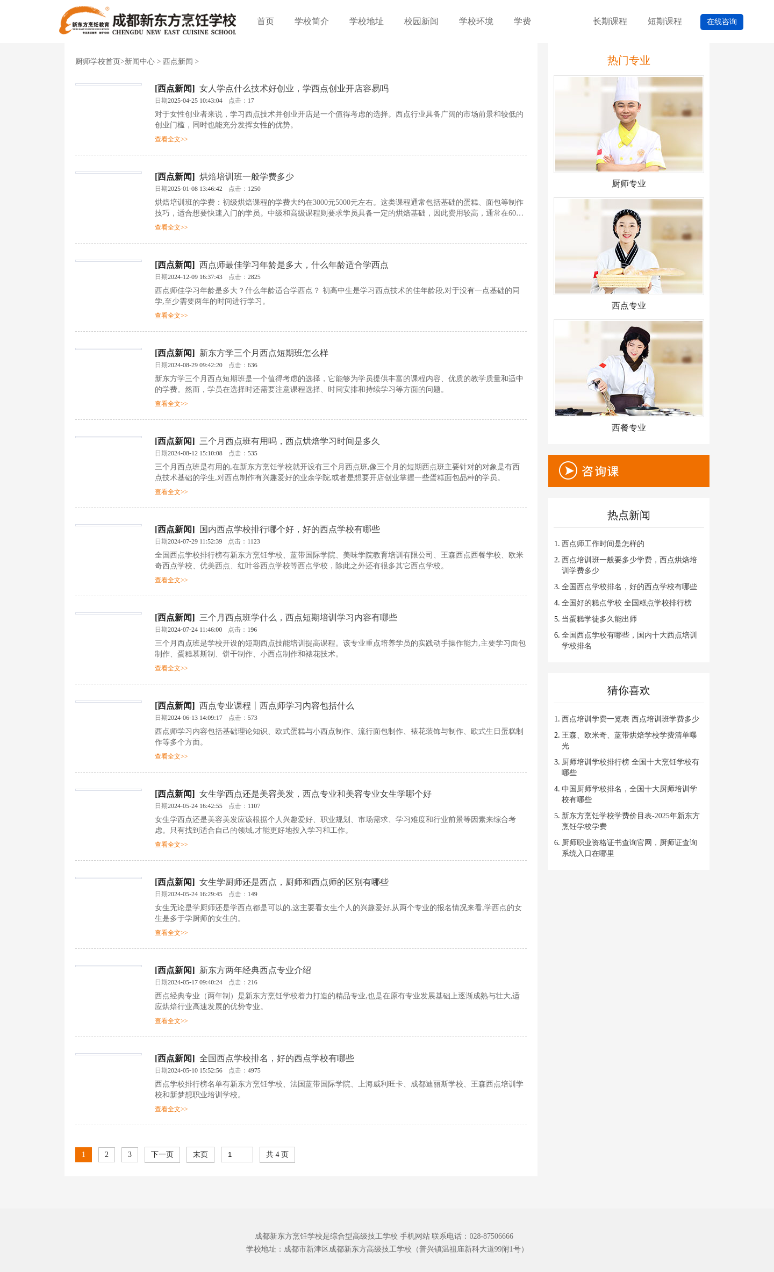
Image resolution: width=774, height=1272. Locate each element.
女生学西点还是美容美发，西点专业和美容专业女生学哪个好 (315, 793)
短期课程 (665, 21)
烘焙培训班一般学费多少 (246, 176)
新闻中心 (140, 62)
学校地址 (366, 21)
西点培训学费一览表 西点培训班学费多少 (630, 719)
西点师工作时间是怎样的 (603, 544)
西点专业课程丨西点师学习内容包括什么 (276, 705)
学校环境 (476, 21)
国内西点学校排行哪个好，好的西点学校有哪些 (289, 529)
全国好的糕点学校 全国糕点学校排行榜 (627, 603)
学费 (522, 21)
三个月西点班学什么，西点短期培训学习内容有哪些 (298, 617)
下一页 (162, 1154)
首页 (265, 21)
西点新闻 (178, 62)
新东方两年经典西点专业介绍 (255, 970)
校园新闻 (421, 21)
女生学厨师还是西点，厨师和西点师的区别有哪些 (294, 882)
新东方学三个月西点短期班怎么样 (263, 353)
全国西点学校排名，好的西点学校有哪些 (276, 1058)
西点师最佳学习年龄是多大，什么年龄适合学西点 (294, 264)
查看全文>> (171, 139)
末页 (200, 1154)
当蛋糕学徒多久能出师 (599, 619)
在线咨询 (722, 22)
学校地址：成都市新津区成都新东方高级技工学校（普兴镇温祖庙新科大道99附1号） (387, 1249)
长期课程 (610, 21)
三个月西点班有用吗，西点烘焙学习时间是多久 (289, 441)
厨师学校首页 (97, 62)
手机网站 (415, 1236)
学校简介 (312, 21)
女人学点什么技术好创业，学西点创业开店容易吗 (294, 88)
